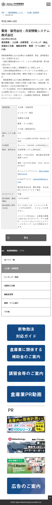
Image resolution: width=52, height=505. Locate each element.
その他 (7, 312)
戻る (26, 237)
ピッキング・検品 (11, 277)
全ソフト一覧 (9, 260)
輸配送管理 (8, 294)
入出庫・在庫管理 (33, 12)
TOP (2, 12)
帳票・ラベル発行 (11, 303)
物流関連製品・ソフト (15, 12)
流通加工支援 (9, 286)
